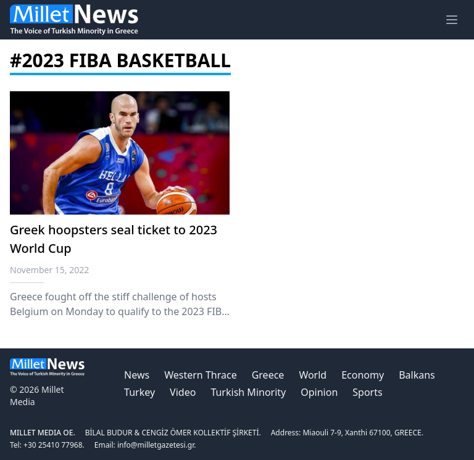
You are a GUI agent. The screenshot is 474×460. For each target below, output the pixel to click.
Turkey (139, 392)
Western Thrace (200, 375)
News (136, 375)
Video (183, 392)
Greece (268, 375)
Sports (367, 392)
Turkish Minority (248, 392)
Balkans (417, 375)
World (312, 375)
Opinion (319, 392)
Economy (362, 375)
